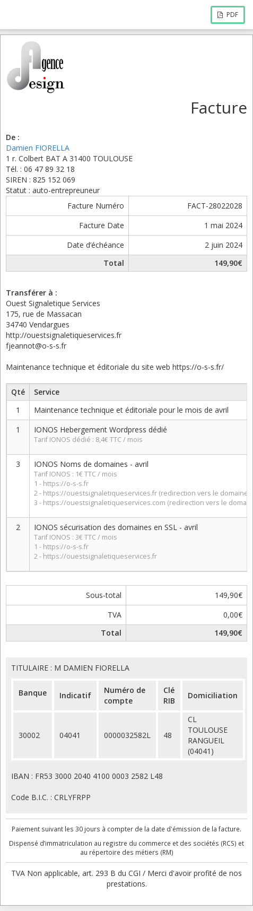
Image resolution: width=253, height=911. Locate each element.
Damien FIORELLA (37, 148)
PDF (227, 14)
